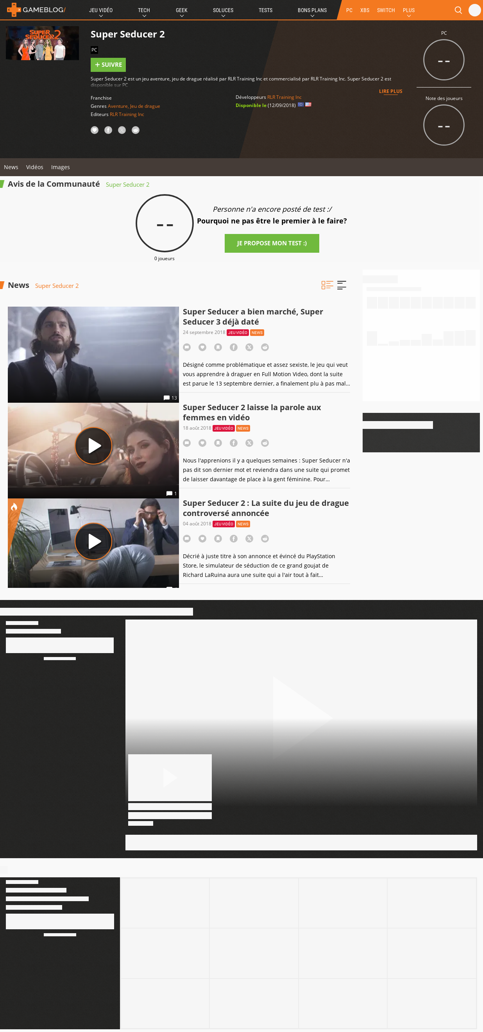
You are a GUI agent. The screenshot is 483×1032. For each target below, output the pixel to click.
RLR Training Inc (127, 114)
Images (60, 167)
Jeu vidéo (237, 332)
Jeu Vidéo (101, 10)
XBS (364, 10)
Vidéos (34, 167)
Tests (265, 10)
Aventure (118, 106)
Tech (144, 10)
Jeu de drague (145, 106)
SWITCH (386, 10)
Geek (182, 10)
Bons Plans (312, 10)
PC (349, 10)
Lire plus (390, 91)
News (11, 167)
